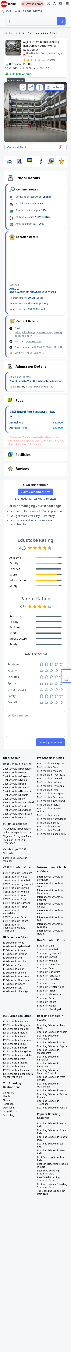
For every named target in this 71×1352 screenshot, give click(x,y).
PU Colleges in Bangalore (17, 828)
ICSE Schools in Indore (15, 1047)
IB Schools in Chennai (14, 972)
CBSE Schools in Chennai (16, 888)
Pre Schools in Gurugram (50, 793)
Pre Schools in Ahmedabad (51, 819)
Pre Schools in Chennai (49, 778)
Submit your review (50, 742)
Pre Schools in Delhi (48, 767)
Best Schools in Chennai (16, 787)
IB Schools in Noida (13, 942)
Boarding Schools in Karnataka (48, 1058)
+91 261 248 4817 (34, 352)
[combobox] (31, 21)
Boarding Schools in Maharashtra (48, 1051)
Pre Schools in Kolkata (49, 782)
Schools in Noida (46, 983)
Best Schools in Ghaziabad (17, 813)
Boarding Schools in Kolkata (52, 1042)
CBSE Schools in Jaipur (15, 906)
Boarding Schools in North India (51, 1125)
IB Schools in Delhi (13, 957)
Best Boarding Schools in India (51, 1159)
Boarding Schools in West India (51, 1152)
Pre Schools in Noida (48, 804)
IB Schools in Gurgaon (15, 954)
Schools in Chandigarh (49, 1009)
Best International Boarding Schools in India (52, 1186)
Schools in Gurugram (48, 972)
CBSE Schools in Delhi (14, 899)
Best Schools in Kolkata (15, 795)
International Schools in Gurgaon (50, 926)
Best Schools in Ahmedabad (18, 802)
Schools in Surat (46, 998)
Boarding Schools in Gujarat (52, 1046)
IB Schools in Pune (13, 965)
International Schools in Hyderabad (50, 892)
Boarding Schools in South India (51, 1132)
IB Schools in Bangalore (16, 976)
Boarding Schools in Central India (52, 1138)
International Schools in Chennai (50, 899)
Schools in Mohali (46, 1005)
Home (12, 33)
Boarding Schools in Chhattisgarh (48, 1037)
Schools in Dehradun (48, 964)
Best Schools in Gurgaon (16, 776)
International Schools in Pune (50, 912)
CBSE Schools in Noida (15, 876)
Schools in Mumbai (47, 949)
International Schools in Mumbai (50, 885)
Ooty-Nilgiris (10, 1111)
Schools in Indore (46, 1002)
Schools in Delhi (45, 945)
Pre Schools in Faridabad (50, 797)
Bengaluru (8, 1092)
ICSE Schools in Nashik (15, 1062)
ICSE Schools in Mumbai (16, 1028)
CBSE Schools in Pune (14, 895)
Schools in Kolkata (47, 960)
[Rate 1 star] (24, 60)
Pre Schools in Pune (47, 789)
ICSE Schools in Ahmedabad (18, 1055)
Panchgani (8, 1103)
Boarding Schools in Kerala (51, 1090)
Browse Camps (33, 4)
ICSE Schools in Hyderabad (17, 1040)
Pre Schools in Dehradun (50, 786)
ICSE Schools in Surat (14, 1066)
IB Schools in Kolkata (14, 950)
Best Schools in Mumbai (16, 772)
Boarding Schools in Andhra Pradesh (52, 1096)
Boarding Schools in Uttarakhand (48, 1085)
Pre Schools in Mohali (48, 830)
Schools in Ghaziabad (49, 979)
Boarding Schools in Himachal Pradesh (48, 1072)
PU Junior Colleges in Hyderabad (14, 842)
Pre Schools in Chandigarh (51, 834)
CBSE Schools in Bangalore (17, 873)
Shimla (6, 1096)
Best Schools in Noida (15, 780)
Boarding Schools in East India (50, 1145)
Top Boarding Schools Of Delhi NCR (51, 1192)
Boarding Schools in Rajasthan (48, 1065)
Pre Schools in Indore (48, 826)
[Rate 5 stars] (39, 60)
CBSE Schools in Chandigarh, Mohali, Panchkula (14, 927)
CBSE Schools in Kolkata (16, 891)
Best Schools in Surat (14, 806)
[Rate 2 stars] (28, 60)
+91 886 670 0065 (41, 347)
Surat (21, 33)
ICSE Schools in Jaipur (14, 1043)
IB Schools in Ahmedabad (17, 980)
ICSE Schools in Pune (14, 1036)
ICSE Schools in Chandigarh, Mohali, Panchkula (18, 1075)
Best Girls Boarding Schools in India (52, 1165)
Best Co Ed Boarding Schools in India (48, 1179)
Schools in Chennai (47, 957)
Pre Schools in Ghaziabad (51, 801)
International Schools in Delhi (50, 919)
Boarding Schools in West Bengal (51, 1078)
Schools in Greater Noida (50, 987)
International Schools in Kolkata (50, 905)
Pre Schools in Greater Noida (49, 810)
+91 (54, 347)
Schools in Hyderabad (49, 953)
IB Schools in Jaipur (13, 969)
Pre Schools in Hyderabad (51, 774)
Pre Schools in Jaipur (48, 815)
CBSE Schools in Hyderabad (18, 884)
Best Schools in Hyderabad (17, 791)
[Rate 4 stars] (35, 60)
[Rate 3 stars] (31, 60)
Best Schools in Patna (14, 817)
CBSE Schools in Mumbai (16, 880)
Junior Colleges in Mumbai (17, 832)
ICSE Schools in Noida (15, 1032)
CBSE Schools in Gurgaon (16, 903)
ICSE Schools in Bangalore (17, 1051)
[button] (9, 161)
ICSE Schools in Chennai (16, 1070)
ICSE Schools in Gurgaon (16, 1025)
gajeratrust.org (33, 341)
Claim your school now (35, 492)
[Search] (61, 21)
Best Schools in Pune (14, 798)
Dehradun (8, 1107)
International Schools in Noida (50, 932)
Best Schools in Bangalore (17, 768)
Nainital (7, 1100)
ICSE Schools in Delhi (14, 1058)
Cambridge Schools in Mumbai (15, 860)
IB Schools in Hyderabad (16, 946)
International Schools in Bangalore (50, 878)
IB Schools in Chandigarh (16, 991)
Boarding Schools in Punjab (52, 1107)
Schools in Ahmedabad (49, 994)
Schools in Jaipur (46, 990)
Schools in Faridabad (48, 975)
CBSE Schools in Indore (15, 921)
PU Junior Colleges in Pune (17, 836)
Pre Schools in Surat (48, 822)
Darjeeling (8, 1115)
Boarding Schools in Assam (52, 1031)
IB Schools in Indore (14, 984)
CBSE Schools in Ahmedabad (11, 912)
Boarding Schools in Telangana (48, 1102)
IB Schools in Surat (13, 987)
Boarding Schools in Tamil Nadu (51, 1027)
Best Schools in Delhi (14, 783)
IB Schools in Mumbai (15, 961)
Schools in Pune (45, 968)
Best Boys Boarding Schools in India (48, 1172)
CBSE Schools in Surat (15, 917)
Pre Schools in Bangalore (50, 763)
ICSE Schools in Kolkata (15, 1021)
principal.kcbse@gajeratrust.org (33, 332)
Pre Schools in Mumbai (49, 771)
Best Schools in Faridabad (17, 810)
